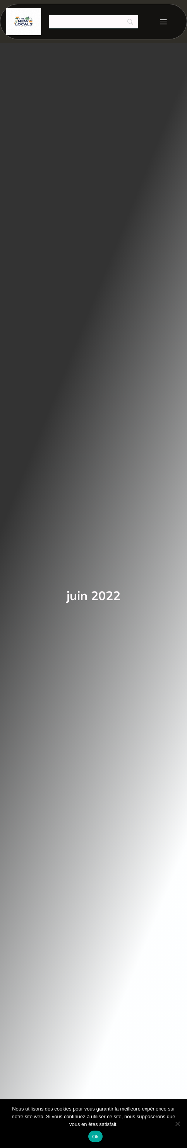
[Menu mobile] (163, 21)
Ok (95, 1136)
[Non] (177, 1124)
